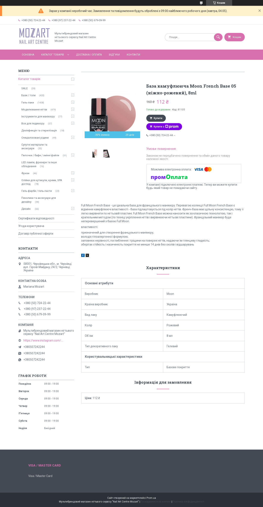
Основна (28, 54)
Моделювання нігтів (34, 109)
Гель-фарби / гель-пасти (36, 190)
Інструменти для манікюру (38, 116)
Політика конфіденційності (188, 501)
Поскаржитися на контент (156, 501)
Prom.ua (151, 498)
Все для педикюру (32, 123)
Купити (158, 118)
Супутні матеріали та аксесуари (34, 146)
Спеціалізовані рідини (35, 137)
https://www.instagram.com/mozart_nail (44, 340)
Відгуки (114, 54)
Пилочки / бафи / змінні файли (40, 155)
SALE (24, 88)
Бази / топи (28, 95)
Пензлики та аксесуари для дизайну (38, 199)
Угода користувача (31, 226)
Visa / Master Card (40, 476)
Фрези (25, 173)
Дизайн (26, 208)
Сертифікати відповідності (36, 218)
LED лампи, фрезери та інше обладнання (39, 164)
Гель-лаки (27, 102)
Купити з (166, 126)
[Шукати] (218, 37)
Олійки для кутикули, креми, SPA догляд (41, 182)
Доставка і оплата (89, 54)
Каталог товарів (52, 54)
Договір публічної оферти (35, 233)
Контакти (133, 54)
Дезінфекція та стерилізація (39, 130)
